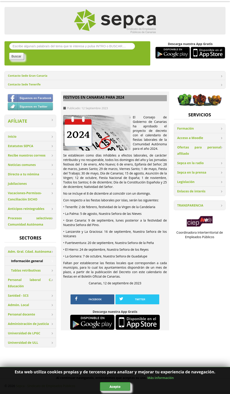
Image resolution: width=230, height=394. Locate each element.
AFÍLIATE (17, 121)
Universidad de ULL (23, 342)
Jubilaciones (17, 183)
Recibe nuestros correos (27, 155)
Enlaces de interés (191, 191)
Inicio (12, 136)
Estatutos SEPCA (20, 146)
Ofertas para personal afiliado (199, 150)
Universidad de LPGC (24, 333)
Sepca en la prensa (191, 172)
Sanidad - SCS (18, 295)
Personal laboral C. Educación (30, 283)
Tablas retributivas (26, 270)
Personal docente (21, 314)
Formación (185, 128)
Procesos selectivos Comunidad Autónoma (30, 221)
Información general (27, 261)
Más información (160, 378)
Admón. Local (18, 305)
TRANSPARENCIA (190, 205)
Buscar (16, 56)
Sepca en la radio (190, 163)
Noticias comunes (22, 165)
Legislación (186, 182)
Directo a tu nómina (23, 174)
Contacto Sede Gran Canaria (27, 76)
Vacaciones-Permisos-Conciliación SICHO (25, 196)
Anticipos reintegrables (26, 209)
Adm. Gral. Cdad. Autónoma (29, 251)
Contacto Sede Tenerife (24, 84)
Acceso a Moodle (190, 138)
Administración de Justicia (28, 324)
